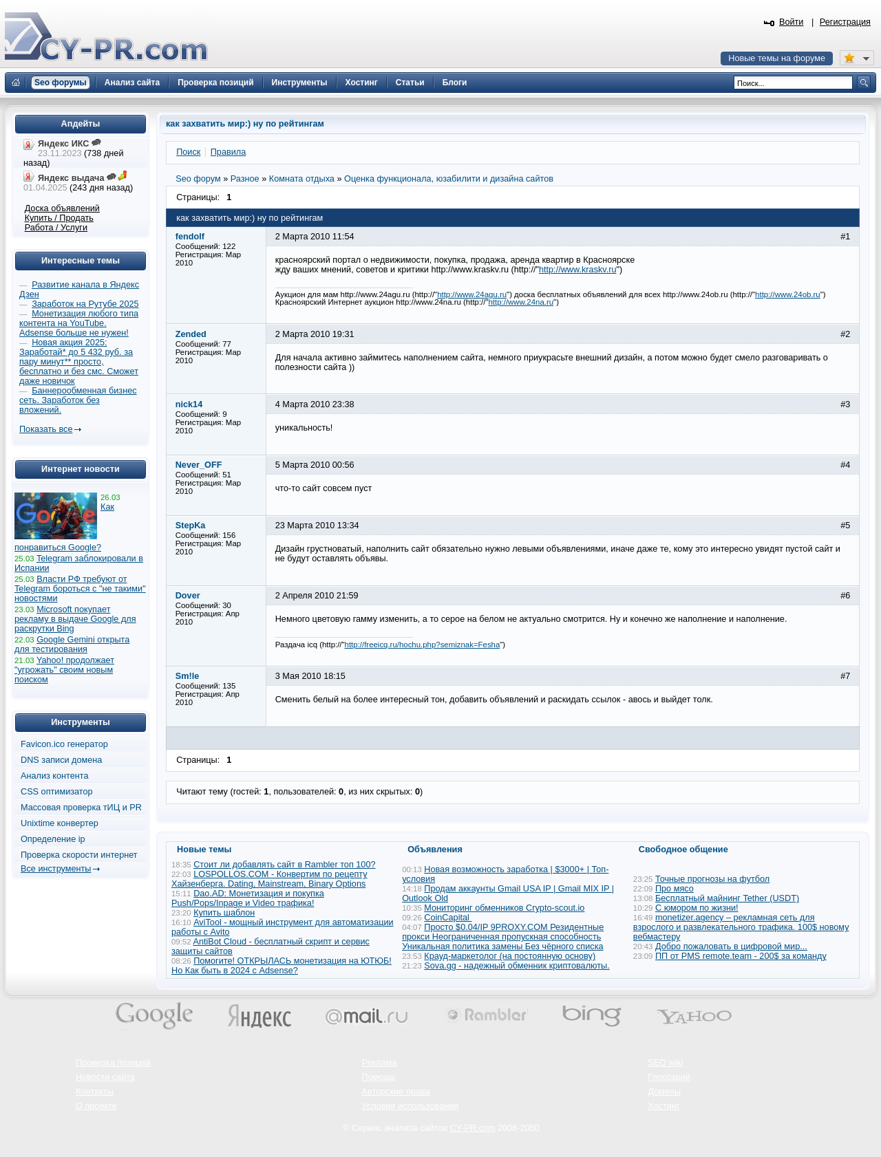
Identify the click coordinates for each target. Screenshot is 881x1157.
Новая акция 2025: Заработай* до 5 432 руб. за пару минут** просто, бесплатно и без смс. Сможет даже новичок (78, 362)
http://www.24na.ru (521, 302)
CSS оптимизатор (57, 792)
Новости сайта (105, 1077)
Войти (791, 22)
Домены (664, 1091)
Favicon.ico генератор (64, 744)
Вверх (798, 1109)
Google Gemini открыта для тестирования (71, 644)
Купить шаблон (224, 913)
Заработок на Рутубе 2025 (85, 304)
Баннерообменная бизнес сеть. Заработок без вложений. (78, 400)
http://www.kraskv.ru (578, 269)
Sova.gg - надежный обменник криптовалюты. (516, 966)
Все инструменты (56, 869)
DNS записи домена (61, 760)
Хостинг (663, 1106)
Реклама (379, 1063)
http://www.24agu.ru (472, 294)
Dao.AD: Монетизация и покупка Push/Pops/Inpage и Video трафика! (247, 898)
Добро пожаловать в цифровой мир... (731, 946)
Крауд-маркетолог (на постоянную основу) (509, 956)
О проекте (96, 1106)
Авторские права (396, 1091)
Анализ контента (55, 776)
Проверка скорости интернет (79, 855)
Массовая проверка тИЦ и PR (81, 807)
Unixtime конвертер (59, 823)
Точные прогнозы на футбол (712, 879)
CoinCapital (447, 917)
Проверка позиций (113, 1063)
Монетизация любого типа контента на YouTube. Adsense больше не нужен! (78, 323)
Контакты (95, 1091)
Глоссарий (669, 1077)
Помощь (379, 1077)
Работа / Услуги (56, 228)
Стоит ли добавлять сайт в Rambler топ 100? (284, 864)
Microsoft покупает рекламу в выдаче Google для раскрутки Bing (75, 619)
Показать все (45, 429)
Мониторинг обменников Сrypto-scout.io (504, 908)
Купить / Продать (59, 218)
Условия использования (410, 1106)
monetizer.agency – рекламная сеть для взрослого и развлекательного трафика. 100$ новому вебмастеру (741, 927)
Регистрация (845, 22)
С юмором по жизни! (697, 908)
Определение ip (53, 839)
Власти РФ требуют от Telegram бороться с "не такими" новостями (80, 588)
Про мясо (674, 889)
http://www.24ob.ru (787, 294)
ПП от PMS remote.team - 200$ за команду (741, 956)
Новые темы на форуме (776, 58)
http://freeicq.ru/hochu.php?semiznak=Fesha (422, 644)
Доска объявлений (62, 208)
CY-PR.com (473, 1128)
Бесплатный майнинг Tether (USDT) (727, 898)
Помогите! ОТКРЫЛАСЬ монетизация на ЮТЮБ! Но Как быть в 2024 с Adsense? (281, 965)
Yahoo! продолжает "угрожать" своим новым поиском (64, 670)
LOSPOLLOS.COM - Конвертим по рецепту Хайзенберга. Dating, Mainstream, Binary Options (269, 879)
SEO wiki (665, 1063)
